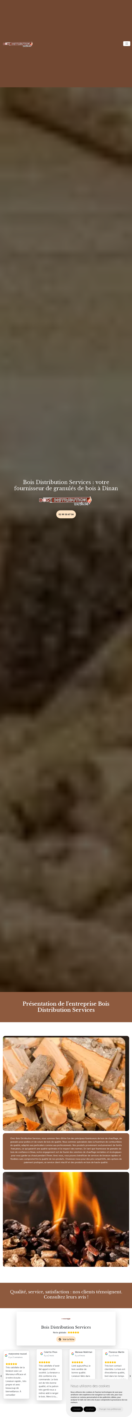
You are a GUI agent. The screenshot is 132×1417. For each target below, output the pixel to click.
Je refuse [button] (90, 1409)
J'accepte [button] (77, 1409)
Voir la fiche (66, 1339)
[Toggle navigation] (126, 43)
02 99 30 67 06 (66, 514)
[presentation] (1, 1375)
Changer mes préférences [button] (110, 1409)
